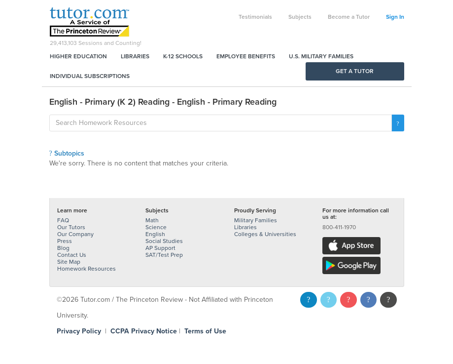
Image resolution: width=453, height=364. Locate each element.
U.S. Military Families (321, 56)
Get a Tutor (355, 71)
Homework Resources (86, 268)
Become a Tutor (349, 16)
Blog (63, 247)
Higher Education (78, 56)
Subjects (300, 16)
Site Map (68, 261)
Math (152, 220)
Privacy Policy (79, 331)
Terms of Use (205, 331)
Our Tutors (71, 227)
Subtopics (66, 153)
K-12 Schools (183, 56)
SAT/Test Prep (164, 254)
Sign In (395, 16)
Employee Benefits (245, 56)
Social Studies (164, 241)
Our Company (75, 234)
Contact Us (71, 254)
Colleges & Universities (265, 234)
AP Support (160, 247)
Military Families (255, 220)
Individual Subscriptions (90, 76)
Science (156, 227)
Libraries (135, 56)
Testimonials (255, 16)
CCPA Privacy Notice (143, 331)
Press (64, 241)
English (155, 234)
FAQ (63, 220)
